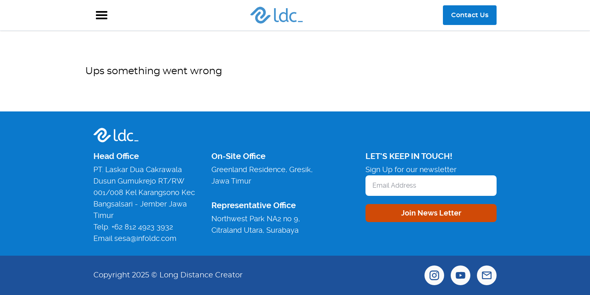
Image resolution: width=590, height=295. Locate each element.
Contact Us (469, 15)
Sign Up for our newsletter (410, 169)
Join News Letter (431, 213)
